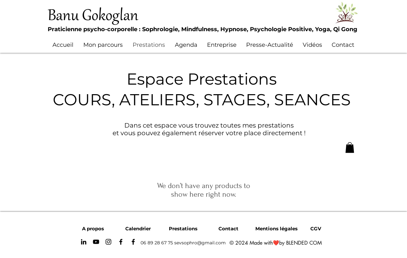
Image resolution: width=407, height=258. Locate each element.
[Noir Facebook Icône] (133, 242)
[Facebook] (121, 242)
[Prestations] (183, 228)
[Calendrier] (138, 228)
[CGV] (315, 228)
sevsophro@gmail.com (200, 243)
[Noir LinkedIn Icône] (83, 242)
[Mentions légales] (276, 228)
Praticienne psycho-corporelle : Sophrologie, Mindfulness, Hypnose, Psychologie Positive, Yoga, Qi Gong (202, 29)
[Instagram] (108, 242)
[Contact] (228, 228)
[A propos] (92, 228)
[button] (349, 147)
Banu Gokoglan (93, 16)
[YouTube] (96, 242)
